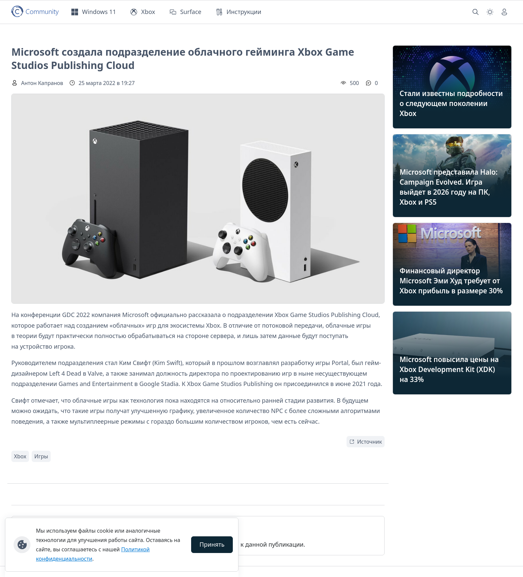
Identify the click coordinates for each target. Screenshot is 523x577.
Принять (211, 544)
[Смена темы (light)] (490, 12)
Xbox (20, 456)
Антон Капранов (42, 83)
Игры (41, 456)
